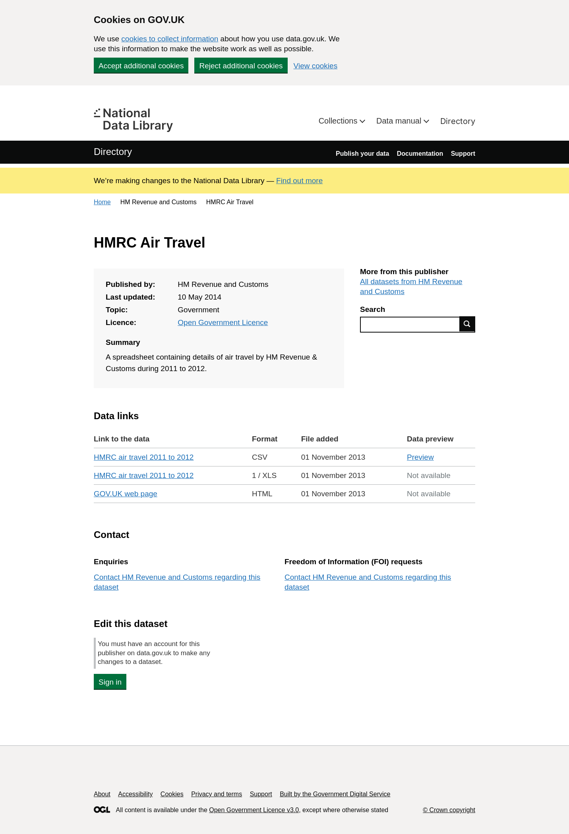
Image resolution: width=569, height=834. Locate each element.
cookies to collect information (169, 39)
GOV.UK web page (125, 494)
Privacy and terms (216, 794)
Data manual (400, 120)
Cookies (172, 794)
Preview (420, 457)
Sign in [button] (110, 682)
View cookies (316, 66)
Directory (457, 121)
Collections (339, 120)
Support (463, 153)
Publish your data (362, 153)
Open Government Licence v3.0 (254, 810)
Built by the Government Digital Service (335, 794)
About (102, 794)
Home (102, 202)
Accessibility (135, 794)
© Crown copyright (449, 810)
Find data (467, 323)
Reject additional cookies (241, 66)
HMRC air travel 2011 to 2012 (144, 457)
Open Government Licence (223, 322)
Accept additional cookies (141, 66)
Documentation (420, 153)
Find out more (299, 180)
